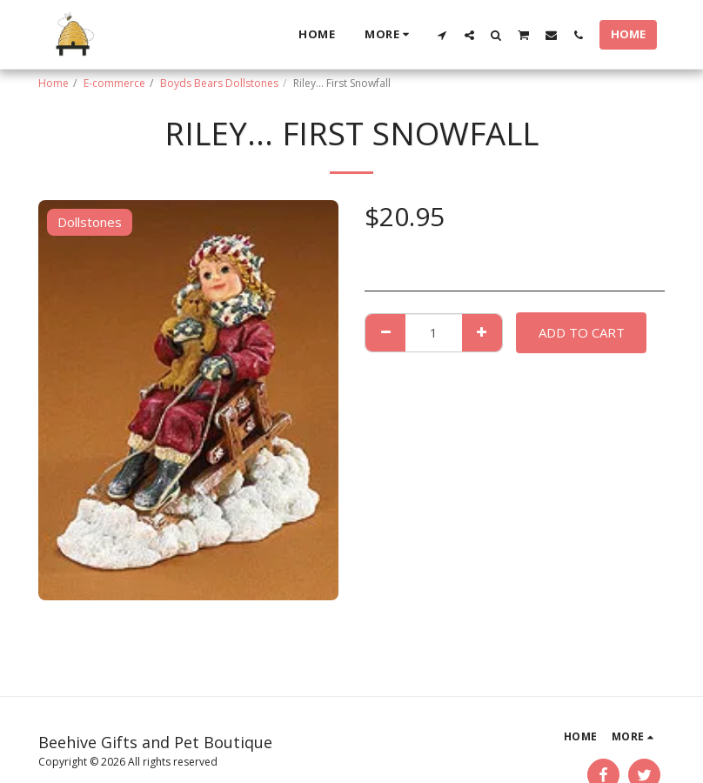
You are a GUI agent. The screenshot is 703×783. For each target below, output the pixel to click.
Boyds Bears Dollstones (219, 83)
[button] (442, 35)
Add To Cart (582, 332)
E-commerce (114, 83)
